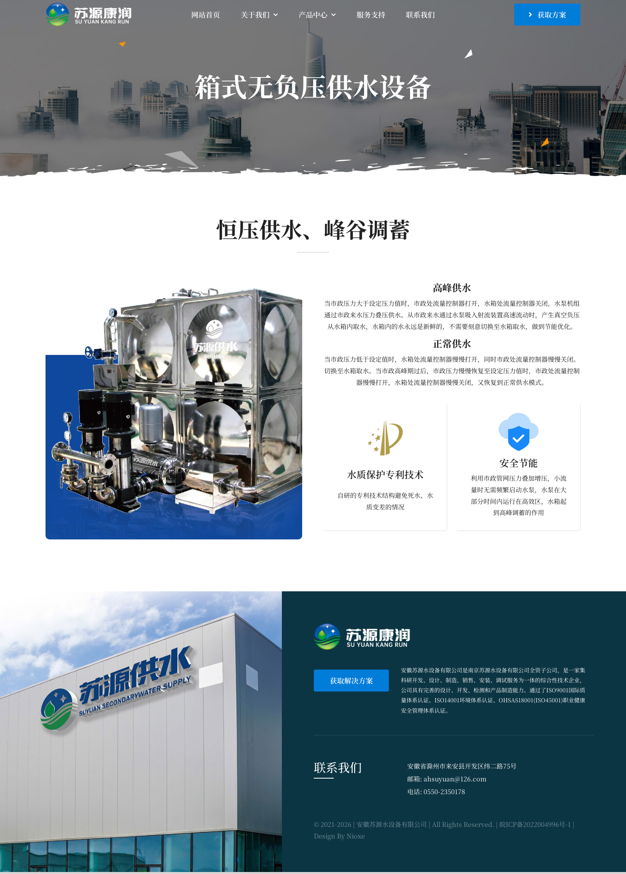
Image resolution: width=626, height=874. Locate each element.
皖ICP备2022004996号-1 (535, 824)
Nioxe (356, 835)
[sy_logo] (90, 5)
